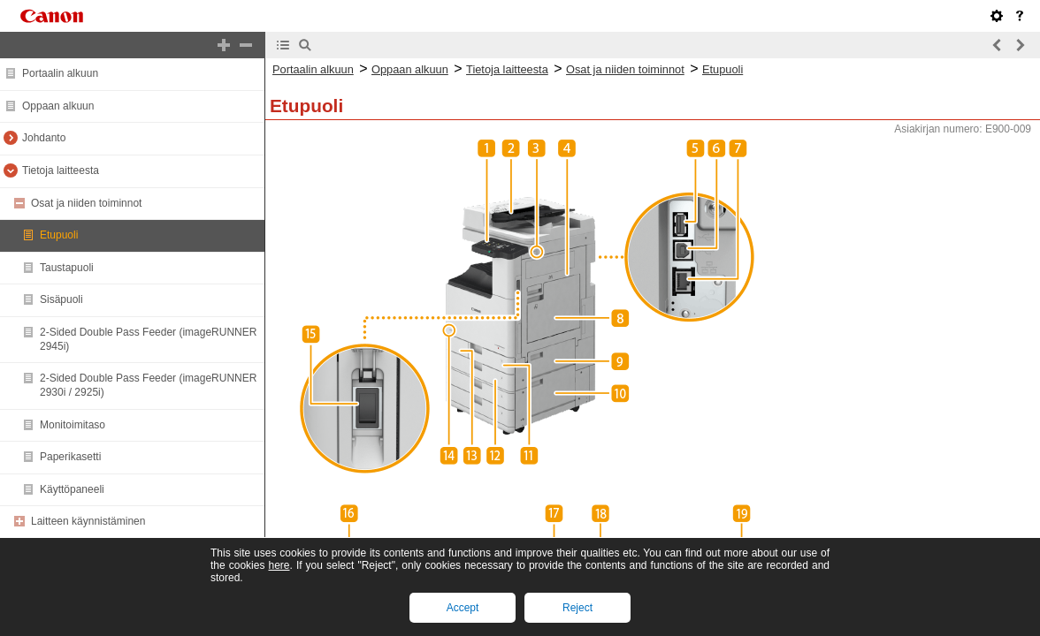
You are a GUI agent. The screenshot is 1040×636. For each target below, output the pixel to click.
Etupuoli (59, 235)
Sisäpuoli (61, 299)
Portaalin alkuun (60, 73)
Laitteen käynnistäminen (88, 521)
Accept (463, 608)
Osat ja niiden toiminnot (86, 203)
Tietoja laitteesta (60, 170)
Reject (577, 608)
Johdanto (43, 138)
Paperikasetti (70, 456)
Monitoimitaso (72, 425)
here (278, 565)
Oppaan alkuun (58, 106)
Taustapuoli (67, 267)
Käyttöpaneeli (72, 489)
